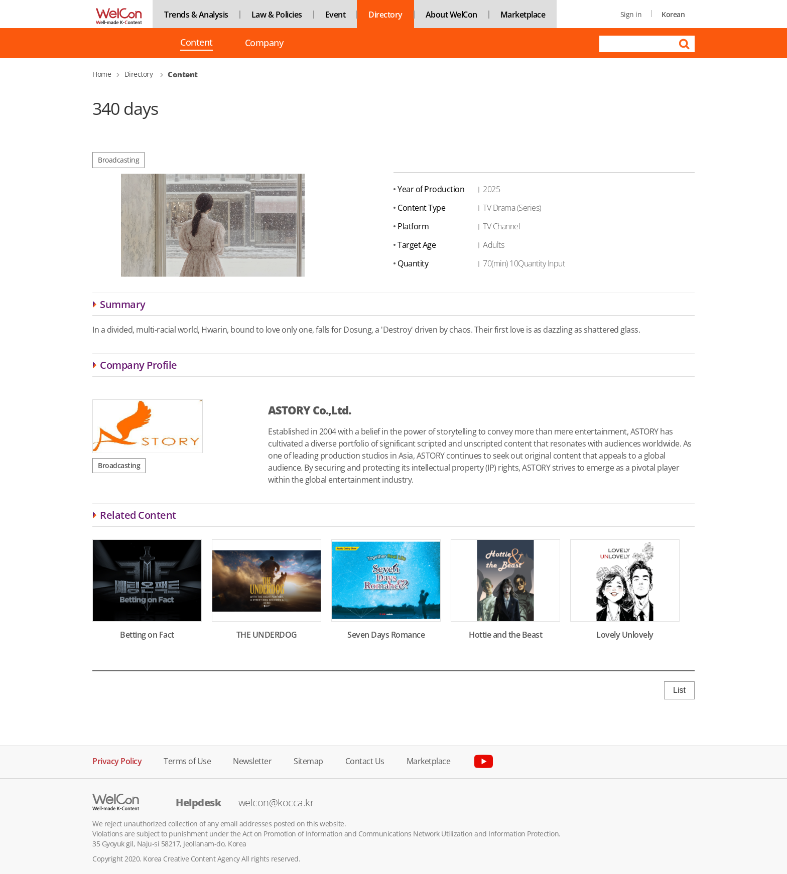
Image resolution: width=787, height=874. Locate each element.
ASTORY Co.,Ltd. (309, 409)
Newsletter (252, 760)
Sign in (631, 14)
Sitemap (308, 760)
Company (264, 43)
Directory (385, 14)
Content (196, 43)
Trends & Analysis (196, 14)
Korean (673, 14)
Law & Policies (276, 14)
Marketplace (523, 14)
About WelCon (451, 14)
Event (335, 14)
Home (101, 74)
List (679, 690)
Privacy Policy (117, 760)
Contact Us (364, 760)
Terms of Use (187, 760)
